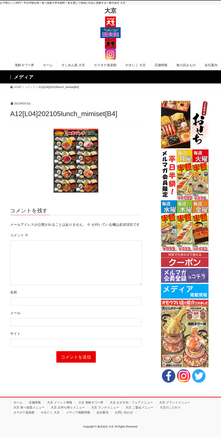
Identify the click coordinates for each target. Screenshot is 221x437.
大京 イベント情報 (59, 402)
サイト (15, 333)
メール (15, 313)
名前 (13, 292)
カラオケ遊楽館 (24, 412)
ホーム (17, 402)
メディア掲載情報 (78, 412)
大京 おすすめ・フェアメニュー (131, 402)
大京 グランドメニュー (174, 402)
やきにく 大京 (50, 412)
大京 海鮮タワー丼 (90, 402)
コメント (19, 235)
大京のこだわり (170, 407)
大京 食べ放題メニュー (28, 407)
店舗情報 (35, 402)
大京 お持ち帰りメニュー (68, 407)
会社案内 (102, 412)
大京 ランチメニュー (105, 407)
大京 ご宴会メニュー (139, 407)
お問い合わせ (124, 412)
